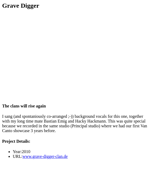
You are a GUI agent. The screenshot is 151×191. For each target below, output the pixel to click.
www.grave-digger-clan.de (45, 156)
